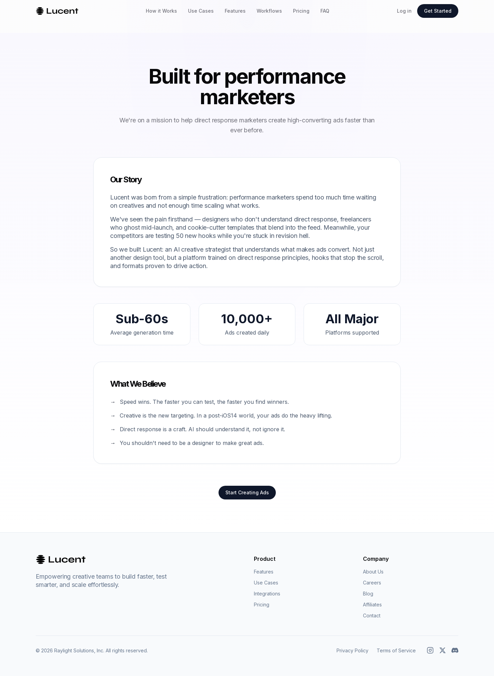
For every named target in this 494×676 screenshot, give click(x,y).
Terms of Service (396, 650)
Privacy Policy (352, 650)
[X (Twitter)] (442, 650)
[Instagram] (430, 650)
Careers (372, 583)
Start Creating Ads (247, 492)
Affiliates (372, 604)
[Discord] (454, 650)
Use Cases (201, 11)
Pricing (301, 11)
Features (235, 11)
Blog (368, 593)
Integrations (267, 593)
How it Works (161, 11)
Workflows (269, 11)
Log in (404, 11)
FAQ (324, 11)
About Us (373, 572)
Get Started (437, 11)
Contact (371, 615)
